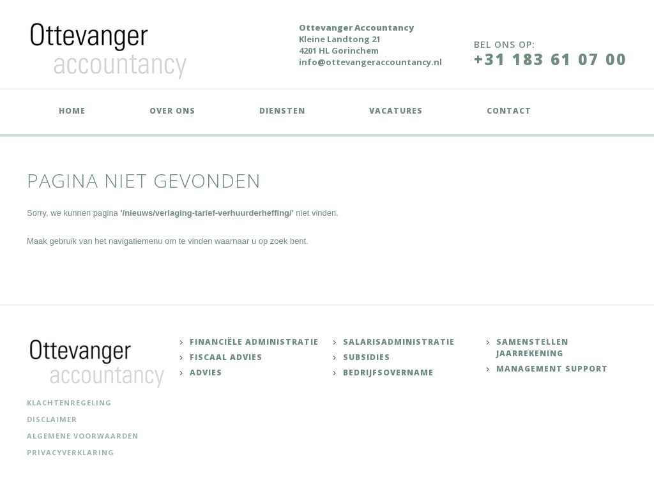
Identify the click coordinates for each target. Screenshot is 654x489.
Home (72, 110)
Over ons (172, 110)
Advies (206, 372)
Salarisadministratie (399, 341)
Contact (509, 110)
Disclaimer (52, 419)
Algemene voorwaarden (83, 435)
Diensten (282, 110)
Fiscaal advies (226, 357)
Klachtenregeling (69, 402)
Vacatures (396, 110)
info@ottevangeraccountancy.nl (370, 62)
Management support (552, 368)
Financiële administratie (254, 341)
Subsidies (366, 357)
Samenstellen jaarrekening (532, 347)
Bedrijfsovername (388, 372)
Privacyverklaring (70, 452)
